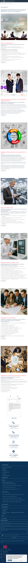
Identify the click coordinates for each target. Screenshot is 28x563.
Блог (3, 515)
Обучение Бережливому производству (9, 483)
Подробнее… (21, 560)
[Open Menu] (1, 1)
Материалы (5, 507)
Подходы (4, 468)
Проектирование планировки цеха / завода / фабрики (12, 501)
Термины (4, 511)
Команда (4, 470)
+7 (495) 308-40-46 (13, 436)
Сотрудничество (6, 475)
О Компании (5, 464)
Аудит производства (6, 492)
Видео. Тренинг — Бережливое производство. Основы (13, 513)
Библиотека (5, 509)
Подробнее (3, 62)
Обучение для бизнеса (7, 482)
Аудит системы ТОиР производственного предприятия (12, 498)
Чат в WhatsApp (13, 445)
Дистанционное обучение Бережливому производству (12, 485)
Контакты (4, 518)
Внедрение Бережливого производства (10, 496)
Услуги (3, 480)
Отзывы (4, 473)
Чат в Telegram (13, 455)
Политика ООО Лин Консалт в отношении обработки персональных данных (13, 541)
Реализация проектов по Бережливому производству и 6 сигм (13, 494)
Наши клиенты (5, 472)
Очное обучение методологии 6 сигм (9, 487)
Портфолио (5, 477)
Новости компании (6, 467)
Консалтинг (5, 491)
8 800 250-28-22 (13, 426)
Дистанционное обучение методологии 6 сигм (11, 489)
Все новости (5, 504)
